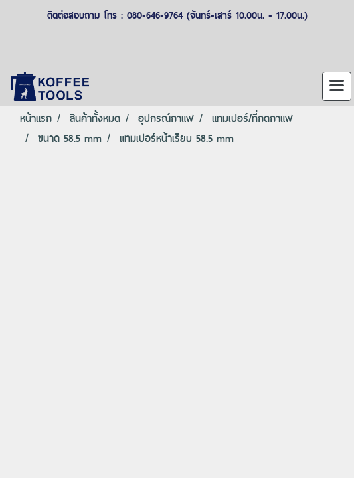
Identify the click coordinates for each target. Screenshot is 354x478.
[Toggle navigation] (336, 86)
